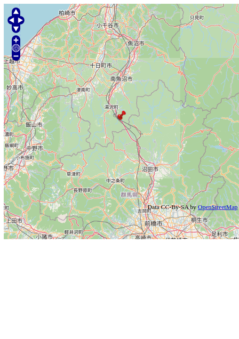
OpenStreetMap (218, 206)
